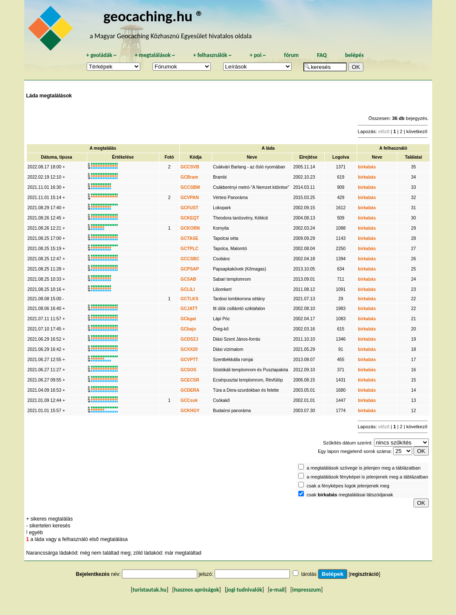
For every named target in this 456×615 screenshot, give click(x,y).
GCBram (189, 177)
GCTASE (189, 238)
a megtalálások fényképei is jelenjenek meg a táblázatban (367, 476)
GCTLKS (189, 298)
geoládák (101, 55)
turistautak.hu (150, 589)
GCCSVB (190, 167)
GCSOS (188, 369)
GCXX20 (189, 349)
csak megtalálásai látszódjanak (349, 494)
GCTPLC (189, 248)
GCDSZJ (189, 339)
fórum (291, 55)
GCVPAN (190, 197)
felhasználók (212, 55)
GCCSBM (190, 187)
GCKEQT (190, 218)
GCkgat (188, 318)
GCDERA (190, 390)
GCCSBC (190, 258)
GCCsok (189, 400)
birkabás (367, 167)
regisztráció (364, 574)
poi (257, 55)
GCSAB (188, 279)
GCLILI (188, 289)
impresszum (306, 589)
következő (417, 131)
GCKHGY (190, 410)
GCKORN (190, 228)
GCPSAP (190, 269)
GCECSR (190, 380)
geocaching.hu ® (153, 16)
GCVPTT (189, 359)
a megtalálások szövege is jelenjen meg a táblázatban (363, 467)
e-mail (276, 589)
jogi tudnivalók (244, 589)
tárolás (309, 574)
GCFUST (189, 207)
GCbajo (188, 329)
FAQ (322, 55)
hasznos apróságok (196, 589)
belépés (354, 55)
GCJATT (189, 308)
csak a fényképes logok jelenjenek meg (347, 485)
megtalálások (155, 55)
